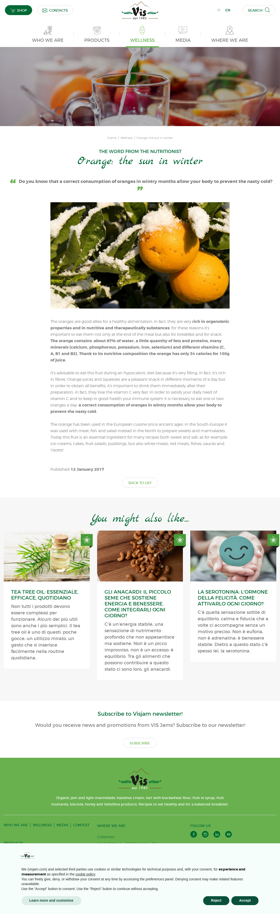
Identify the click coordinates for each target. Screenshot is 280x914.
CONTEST (81, 825)
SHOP (18, 10)
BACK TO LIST (140, 483)
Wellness (126, 138)
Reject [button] (216, 900)
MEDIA (62, 825)
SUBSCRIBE (140, 743)
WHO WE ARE (16, 825)
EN (227, 10)
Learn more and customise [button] (51, 900)
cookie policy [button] (85, 874)
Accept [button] (245, 900)
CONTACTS (55, 10)
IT (218, 10)
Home (111, 138)
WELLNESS (42, 825)
